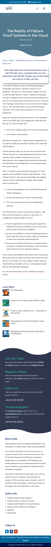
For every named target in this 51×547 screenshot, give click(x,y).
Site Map (45, 537)
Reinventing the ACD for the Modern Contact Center (27, 322)
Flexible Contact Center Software (19, 498)
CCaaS (28, 45)
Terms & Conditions (8, 537)
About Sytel (11, 513)
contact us (21, 378)
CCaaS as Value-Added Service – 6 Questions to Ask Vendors (28, 312)
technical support (15, 411)
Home (5, 60)
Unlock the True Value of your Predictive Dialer (28, 300)
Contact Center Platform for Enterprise (21, 507)
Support (25, 540)
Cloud (22, 45)
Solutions (10, 510)
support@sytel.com (13, 414)
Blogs (11, 60)
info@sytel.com (37, 365)
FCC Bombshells (17, 290)
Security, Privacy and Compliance (29, 537)
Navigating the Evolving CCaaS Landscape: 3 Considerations (27, 332)
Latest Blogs (8, 286)
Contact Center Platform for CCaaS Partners (23, 504)
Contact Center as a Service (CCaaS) (20, 501)
